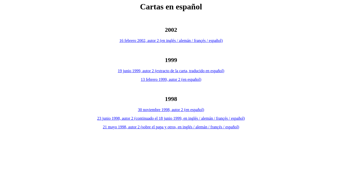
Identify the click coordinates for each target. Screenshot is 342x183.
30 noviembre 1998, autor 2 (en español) (171, 110)
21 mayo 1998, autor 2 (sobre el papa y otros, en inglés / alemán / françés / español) (171, 127)
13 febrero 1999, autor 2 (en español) (171, 79)
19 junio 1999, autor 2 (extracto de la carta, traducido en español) (171, 71)
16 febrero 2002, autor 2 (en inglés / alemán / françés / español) (171, 40)
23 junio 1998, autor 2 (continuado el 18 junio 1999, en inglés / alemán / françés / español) (171, 118)
